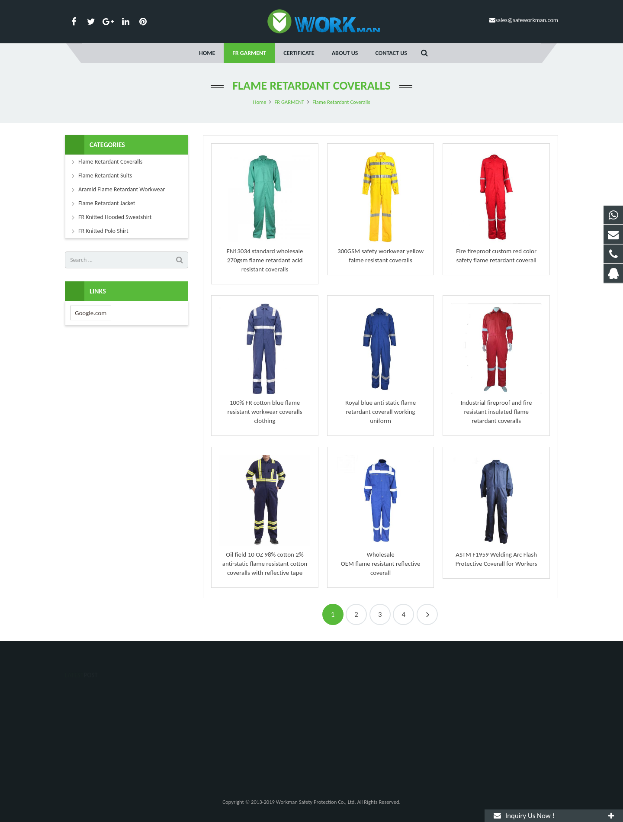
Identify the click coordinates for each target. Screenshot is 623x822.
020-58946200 (341, 719)
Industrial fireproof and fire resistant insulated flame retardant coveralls (496, 412)
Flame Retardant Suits (105, 175)
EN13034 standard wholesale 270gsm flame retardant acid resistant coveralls (265, 260)
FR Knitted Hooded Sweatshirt (114, 217)
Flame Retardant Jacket (106, 203)
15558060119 (340, 706)
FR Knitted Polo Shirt (103, 231)
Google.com (90, 313)
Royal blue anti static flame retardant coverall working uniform (380, 412)
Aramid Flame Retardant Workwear (121, 189)
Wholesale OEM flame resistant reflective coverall (381, 564)
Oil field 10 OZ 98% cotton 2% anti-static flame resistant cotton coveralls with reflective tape (265, 564)
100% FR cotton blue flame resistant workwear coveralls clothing (264, 412)
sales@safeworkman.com (526, 20)
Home (260, 102)
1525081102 (340, 693)
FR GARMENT (289, 102)
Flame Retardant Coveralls (311, 85)
